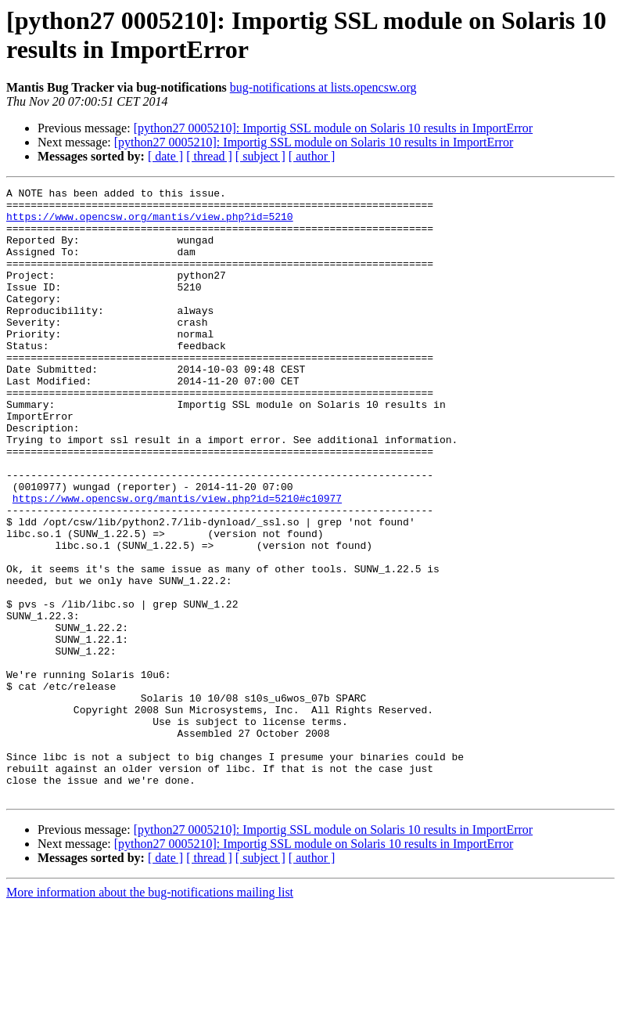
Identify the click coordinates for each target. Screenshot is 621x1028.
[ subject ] (260, 156)
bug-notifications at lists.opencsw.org (323, 87)
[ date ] (165, 156)
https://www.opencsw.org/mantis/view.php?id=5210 (149, 223)
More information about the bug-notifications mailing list (149, 1014)
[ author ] (312, 156)
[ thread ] (209, 156)
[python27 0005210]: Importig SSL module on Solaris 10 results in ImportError (333, 128)
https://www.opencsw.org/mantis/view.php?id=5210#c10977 (177, 561)
